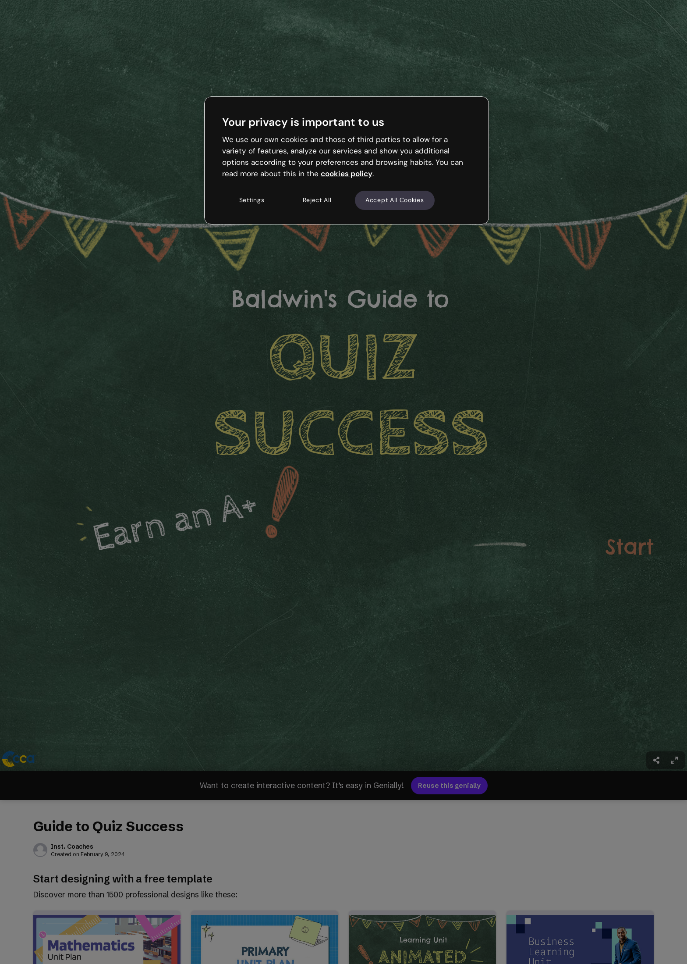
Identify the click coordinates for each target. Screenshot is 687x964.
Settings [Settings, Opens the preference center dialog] (252, 200)
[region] (346, 160)
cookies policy (346, 173)
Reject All (317, 200)
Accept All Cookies (394, 200)
